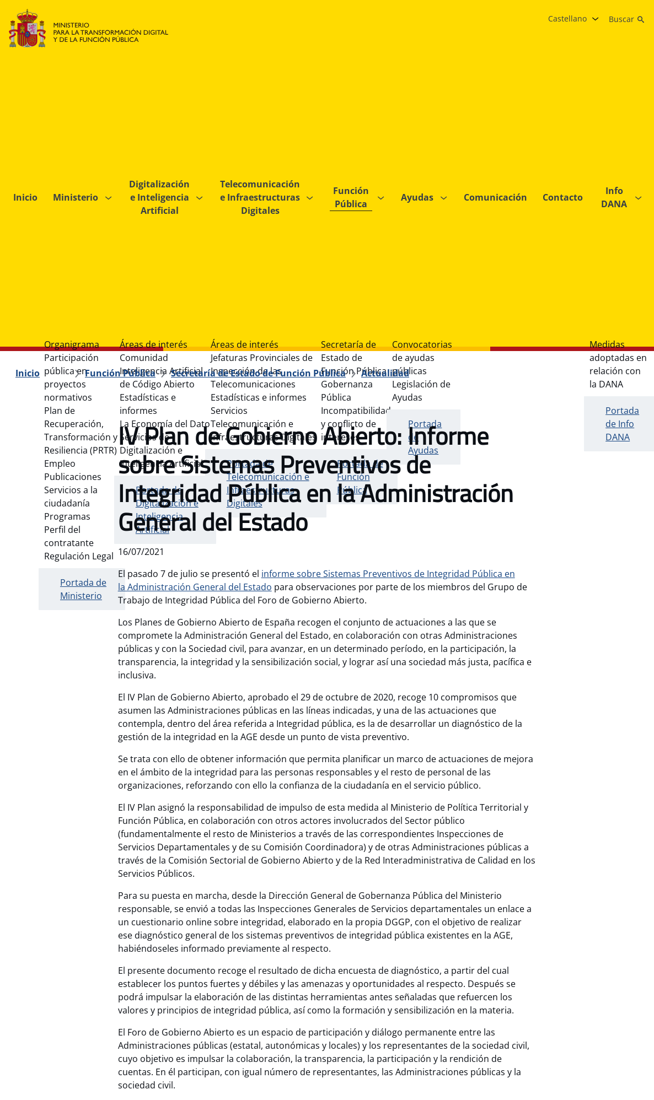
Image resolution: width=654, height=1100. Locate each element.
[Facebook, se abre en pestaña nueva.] (523, 1004)
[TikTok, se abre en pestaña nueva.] (634, 1004)
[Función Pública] (120, 132)
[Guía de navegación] (49, 1004)
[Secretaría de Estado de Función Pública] (258, 132)
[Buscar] (627, 19)
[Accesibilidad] (277, 1004)
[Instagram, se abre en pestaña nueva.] (546, 1004)
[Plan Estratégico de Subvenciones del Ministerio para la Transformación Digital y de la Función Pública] (102, 1026)
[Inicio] (27, 132)
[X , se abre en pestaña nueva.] (568, 1004)
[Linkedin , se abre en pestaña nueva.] (612, 1004)
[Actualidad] (385, 132)
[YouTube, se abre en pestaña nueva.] (590, 1004)
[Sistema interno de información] (379, 1004)
